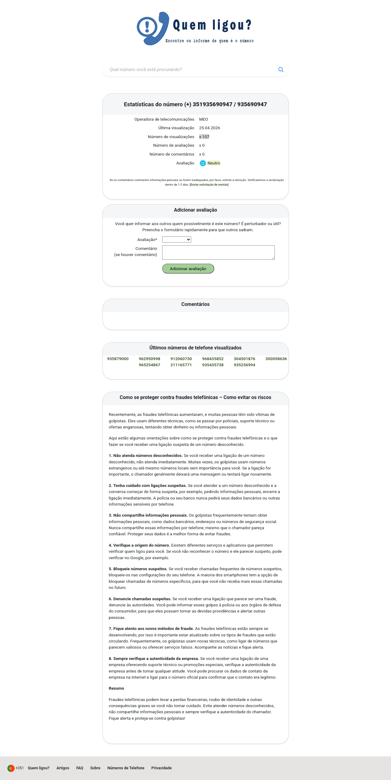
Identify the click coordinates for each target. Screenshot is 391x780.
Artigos (63, 768)
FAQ (79, 768)
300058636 (276, 358)
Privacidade (161, 768)
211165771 (181, 364)
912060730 (181, 358)
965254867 (150, 364)
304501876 (245, 358)
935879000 (118, 358)
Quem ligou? (39, 768)
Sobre (95, 768)
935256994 (245, 364)
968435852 (213, 358)
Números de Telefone (125, 768)
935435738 (213, 364)
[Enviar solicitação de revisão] (209, 184)
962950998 (150, 358)
